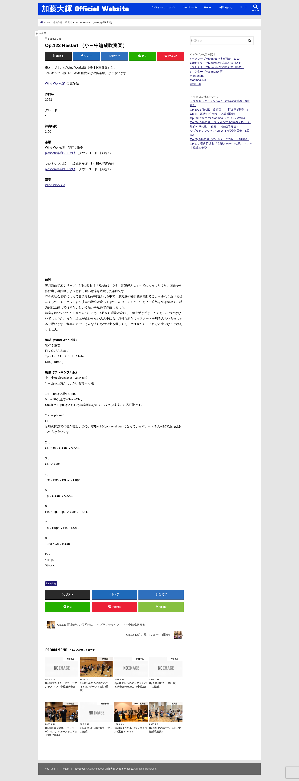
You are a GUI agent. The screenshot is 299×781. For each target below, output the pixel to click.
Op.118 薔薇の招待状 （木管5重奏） (213, 113)
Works (207, 7)
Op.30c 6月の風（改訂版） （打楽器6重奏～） (220, 109)
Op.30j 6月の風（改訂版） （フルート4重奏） (219, 139)
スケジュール (190, 7)
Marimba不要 (198, 79)
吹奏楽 (52, 583)
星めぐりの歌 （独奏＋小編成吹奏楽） (214, 126)
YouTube (50, 768)
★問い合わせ (226, 7)
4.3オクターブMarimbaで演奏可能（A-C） (217, 63)
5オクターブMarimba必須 (206, 71)
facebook (80, 768)
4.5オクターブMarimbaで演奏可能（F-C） (217, 67)
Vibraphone (197, 75)
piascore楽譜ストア (58, 153)
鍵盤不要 (195, 84)
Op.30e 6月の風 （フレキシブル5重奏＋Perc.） (220, 122)
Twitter (65, 768)
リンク (243, 7)
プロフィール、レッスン (162, 7)
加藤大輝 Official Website (85, 8)
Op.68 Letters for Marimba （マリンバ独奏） (218, 118)
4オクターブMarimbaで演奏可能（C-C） (216, 58)
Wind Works (53, 83)
